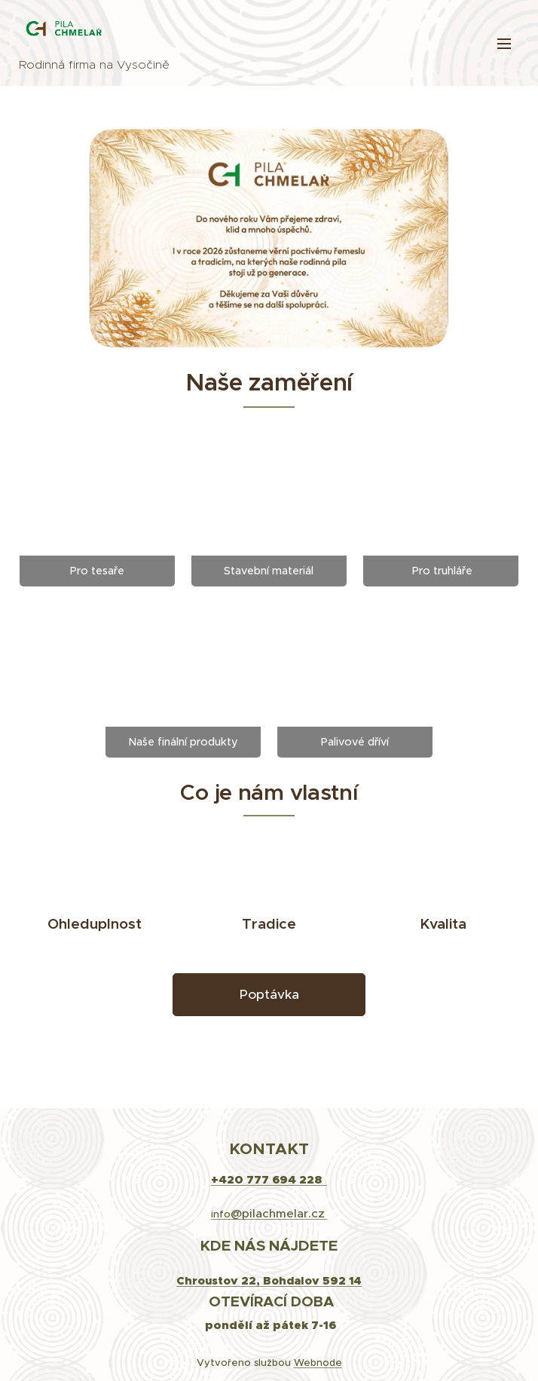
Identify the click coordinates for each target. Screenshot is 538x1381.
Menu (504, 43)
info (269, 1214)
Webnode (318, 1362)
